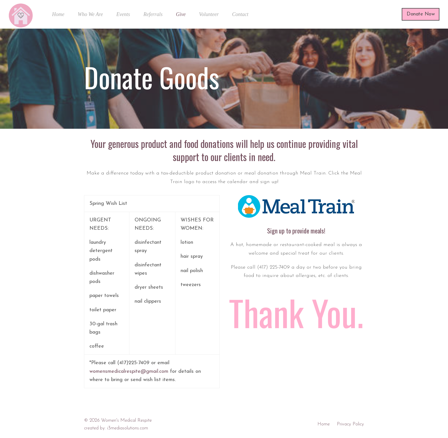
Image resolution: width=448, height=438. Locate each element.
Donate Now (421, 14)
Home (323, 424)
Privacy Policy (350, 424)
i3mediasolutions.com (127, 428)
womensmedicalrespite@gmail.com (128, 371)
